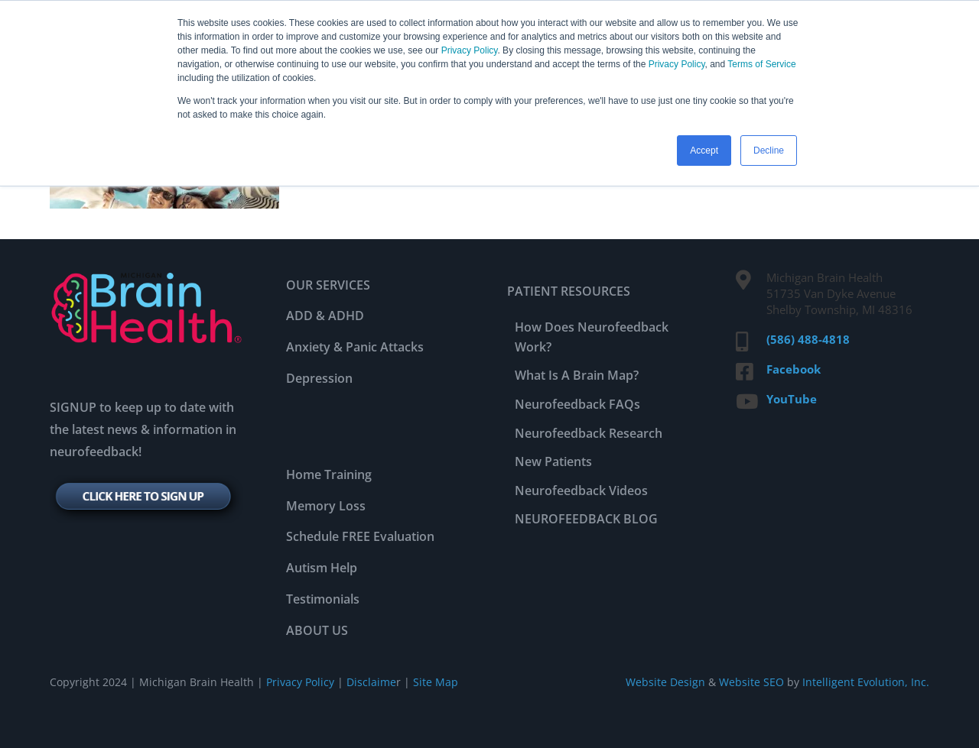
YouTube (791, 398)
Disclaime (369, 682)
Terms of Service (761, 64)
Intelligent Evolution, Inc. (865, 682)
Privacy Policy (469, 50)
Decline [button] (768, 150)
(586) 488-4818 (808, 339)
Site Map (435, 682)
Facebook (793, 369)
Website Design (665, 682)
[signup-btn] (146, 480)
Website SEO (751, 682)
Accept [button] (704, 150)
